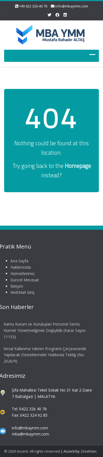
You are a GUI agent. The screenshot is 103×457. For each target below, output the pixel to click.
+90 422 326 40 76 (33, 6)
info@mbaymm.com (71, 6)
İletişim (16, 286)
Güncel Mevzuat (24, 279)
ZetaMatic (88, 451)
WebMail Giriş (22, 292)
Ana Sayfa (19, 260)
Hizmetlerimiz (22, 273)
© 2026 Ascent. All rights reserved (32, 451)
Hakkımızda (20, 267)
